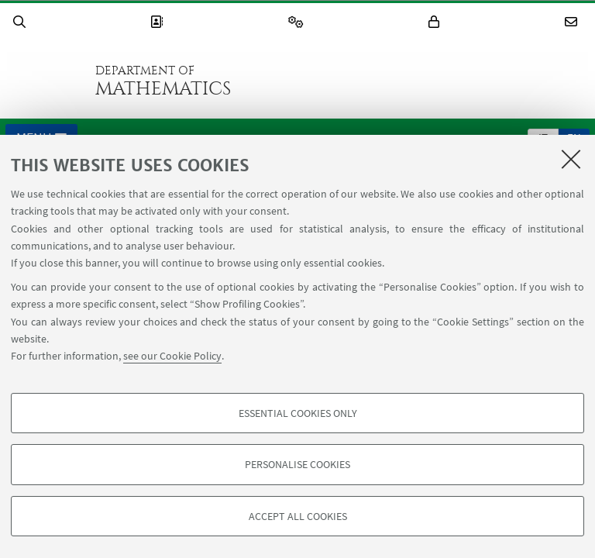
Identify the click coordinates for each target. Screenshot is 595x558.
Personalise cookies (297, 464)
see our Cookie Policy (172, 356)
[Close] (571, 158)
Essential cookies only (298, 413)
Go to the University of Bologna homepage (46, 80)
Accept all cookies (298, 516)
